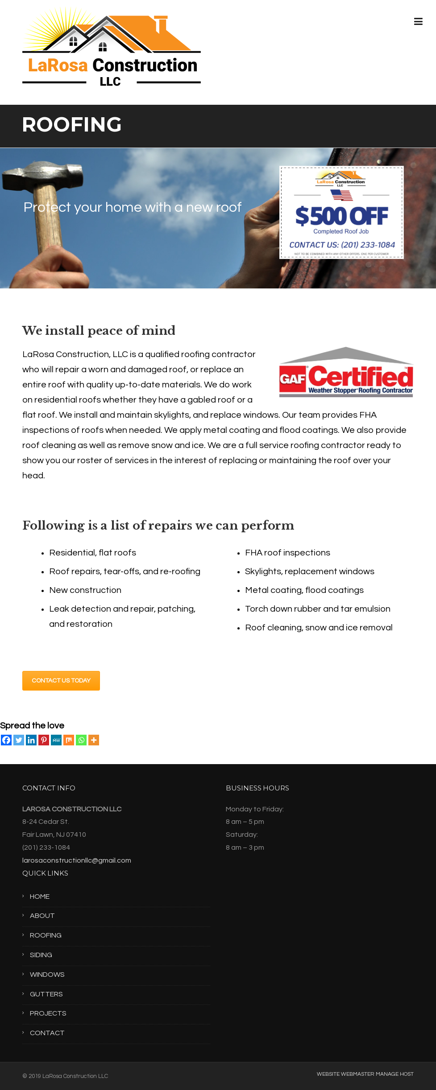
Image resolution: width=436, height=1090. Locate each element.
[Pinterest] (43, 740)
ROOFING (46, 935)
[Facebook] (6, 740)
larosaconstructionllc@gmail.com (76, 860)
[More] (93, 740)
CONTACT (47, 1033)
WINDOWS (47, 974)
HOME (40, 896)
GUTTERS (46, 994)
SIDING (41, 954)
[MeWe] (56, 740)
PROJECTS (48, 1013)
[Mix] (68, 740)
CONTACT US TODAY (61, 681)
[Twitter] (18, 740)
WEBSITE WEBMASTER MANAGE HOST (365, 1074)
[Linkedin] (31, 740)
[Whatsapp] (81, 740)
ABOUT (42, 915)
